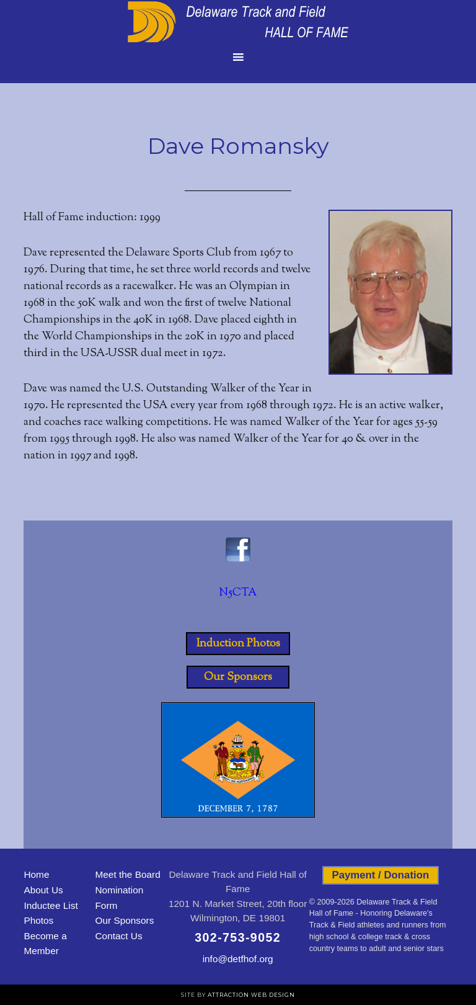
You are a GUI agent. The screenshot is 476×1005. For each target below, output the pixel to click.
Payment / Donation (380, 875)
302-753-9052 (238, 937)
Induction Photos (238, 643)
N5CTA (238, 593)
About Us (43, 890)
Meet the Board (127, 874)
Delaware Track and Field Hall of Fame (238, 21)
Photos (38, 920)
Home (36, 874)
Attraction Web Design (251, 994)
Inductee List (50, 905)
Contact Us (118, 936)
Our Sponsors (238, 677)
